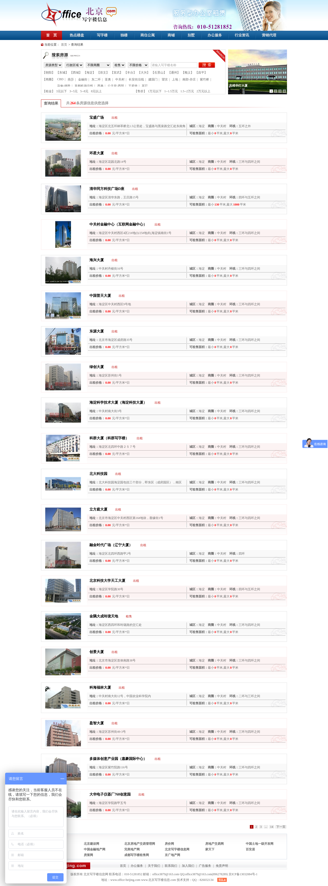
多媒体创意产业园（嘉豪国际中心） (118, 759)
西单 (100, 86)
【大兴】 (144, 72)
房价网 (169, 844)
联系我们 (171, 866)
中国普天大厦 (100, 296)
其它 (145, 86)
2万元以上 (203, 91)
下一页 (280, 827)
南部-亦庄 (189, 79)
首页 (64, 44)
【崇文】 (103, 72)
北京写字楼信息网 (177, 849)
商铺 (171, 35)
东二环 (96, 79)
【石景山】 (159, 72)
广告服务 (205, 866)
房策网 (88, 855)
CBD (60, 79)
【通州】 (174, 72)
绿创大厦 (96, 367)
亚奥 (108, 79)
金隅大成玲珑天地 (103, 616)
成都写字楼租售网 (136, 855)
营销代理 (269, 35)
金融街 (82, 79)
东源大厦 (96, 331)
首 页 (51, 35)
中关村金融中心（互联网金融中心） (118, 224)
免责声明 (222, 866)
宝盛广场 (96, 117)
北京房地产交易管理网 (139, 844)
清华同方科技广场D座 (106, 189)
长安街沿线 (136, 79)
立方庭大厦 (98, 509)
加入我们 (188, 866)
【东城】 (62, 72)
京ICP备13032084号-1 (243, 874)
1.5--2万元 (187, 91)
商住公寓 (147, 35)
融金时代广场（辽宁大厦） (110, 545)
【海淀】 (89, 72)
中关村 (120, 79)
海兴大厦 (96, 260)
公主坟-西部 (116, 86)
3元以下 (61, 91)
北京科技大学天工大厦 (107, 581)
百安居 (250, 849)
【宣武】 (116, 72)
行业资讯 (242, 35)
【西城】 (76, 72)
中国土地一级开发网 (259, 844)
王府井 (133, 86)
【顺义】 (187, 72)
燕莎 (71, 79)
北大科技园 (98, 474)
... (266, 827)
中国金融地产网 (94, 849)
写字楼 (102, 35)
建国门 (153, 79)
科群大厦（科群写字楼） (109, 438)
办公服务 (215, 35)
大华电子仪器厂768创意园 (110, 794)
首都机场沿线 (84, 86)
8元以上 (96, 91)
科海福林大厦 (100, 687)
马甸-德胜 (63, 86)
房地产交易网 (214, 844)
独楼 (124, 35)
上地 (175, 79)
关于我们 (154, 866)
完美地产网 (132, 849)
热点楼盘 (77, 35)
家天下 (209, 849)
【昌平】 (201, 72)
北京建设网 (91, 844)
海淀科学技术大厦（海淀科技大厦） (118, 402)
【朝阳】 (49, 72)
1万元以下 (155, 91)
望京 (165, 79)
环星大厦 (96, 153)
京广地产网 (172, 855)
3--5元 (73, 91)
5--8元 (84, 91)
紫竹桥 (204, 79)
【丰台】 (130, 72)
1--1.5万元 (171, 91)
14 (271, 827)
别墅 (191, 35)
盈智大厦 (96, 723)
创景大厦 (96, 652)
